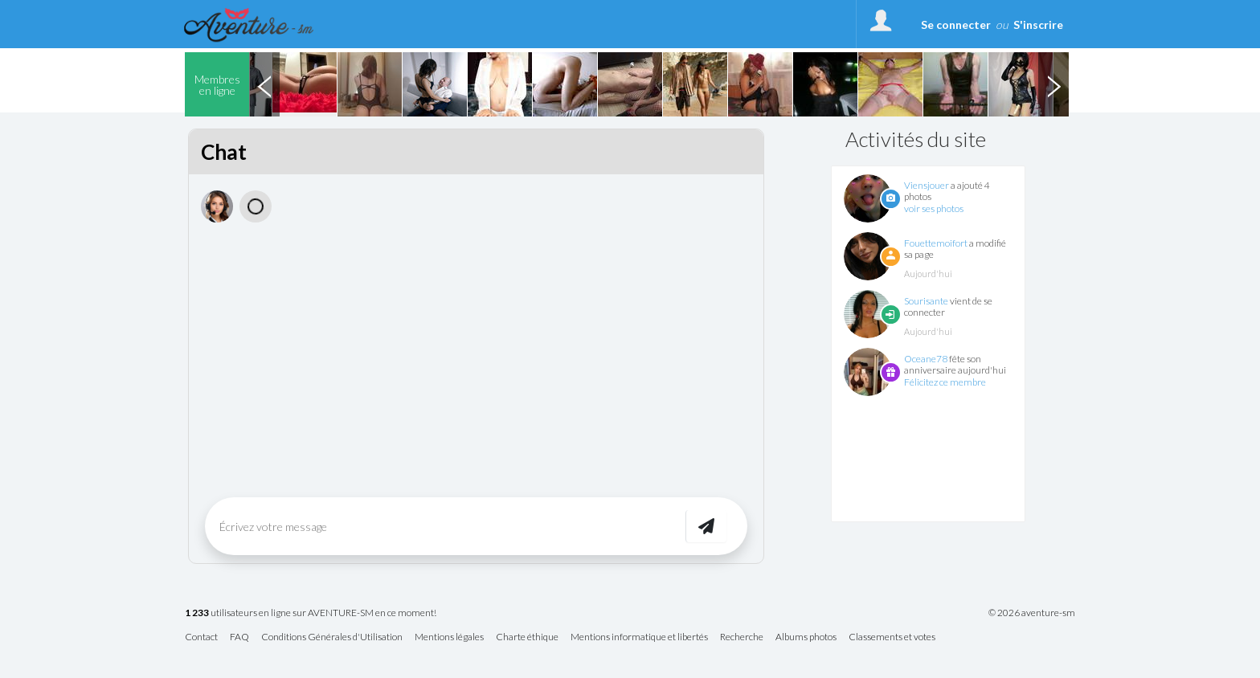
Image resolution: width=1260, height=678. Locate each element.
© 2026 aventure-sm (1031, 613)
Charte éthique (527, 637)
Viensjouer (926, 185)
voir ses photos (933, 208)
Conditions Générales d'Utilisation (332, 637)
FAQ (239, 637)
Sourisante (926, 301)
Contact (201, 637)
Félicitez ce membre (945, 382)
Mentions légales (449, 637)
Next (1053, 84)
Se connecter (956, 24)
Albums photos (806, 637)
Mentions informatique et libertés (639, 637)
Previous (264, 84)
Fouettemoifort (936, 243)
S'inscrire (1038, 24)
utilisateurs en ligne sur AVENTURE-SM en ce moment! (310, 613)
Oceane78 (925, 359)
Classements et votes (892, 637)
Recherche (741, 637)
